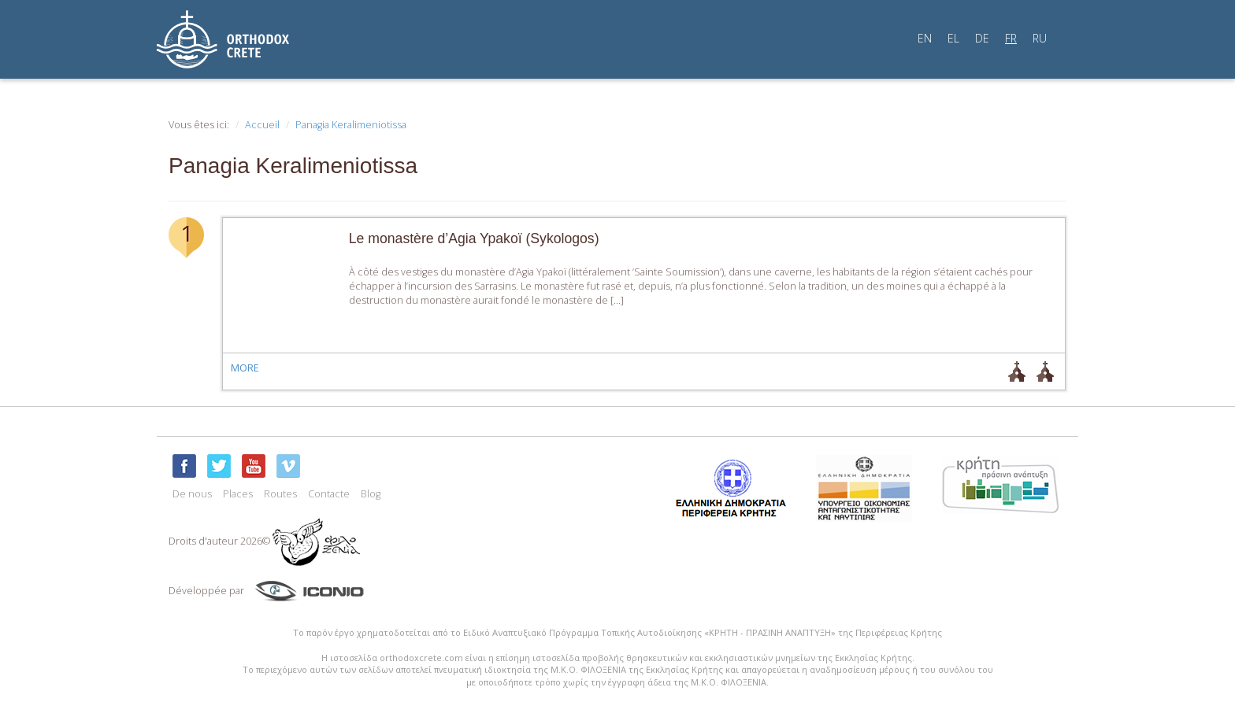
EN (925, 38)
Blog (370, 494)
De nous (192, 494)
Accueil (262, 124)
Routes (280, 494)
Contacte (329, 494)
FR (1011, 38)
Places (238, 494)
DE (982, 38)
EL (953, 38)
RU (1040, 38)
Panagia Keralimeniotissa (350, 124)
